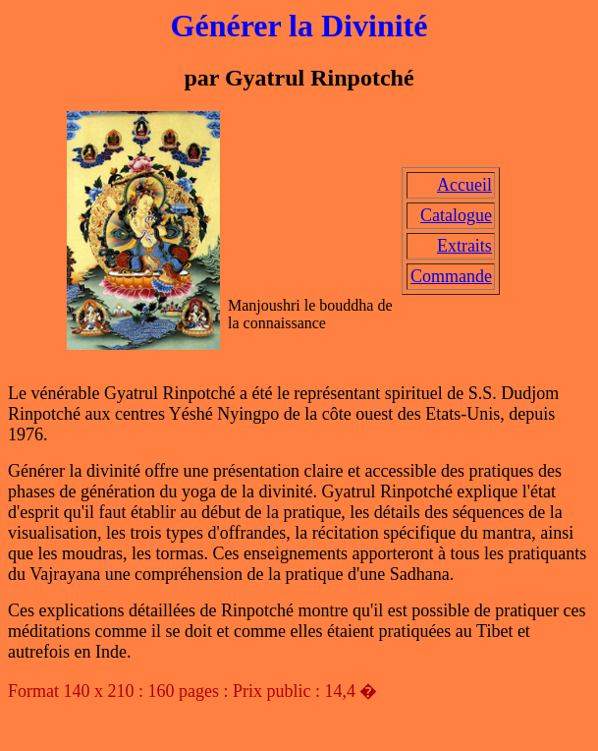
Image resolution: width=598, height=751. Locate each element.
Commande (451, 276)
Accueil (464, 185)
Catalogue (456, 215)
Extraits (464, 246)
